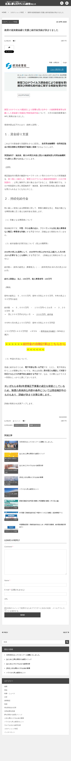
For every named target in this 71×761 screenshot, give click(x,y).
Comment (8, 547)
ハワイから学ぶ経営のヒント (11, 496)
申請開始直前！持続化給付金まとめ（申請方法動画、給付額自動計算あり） (42, 527)
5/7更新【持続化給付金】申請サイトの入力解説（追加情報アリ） (41, 514)
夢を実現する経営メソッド (11, 460)
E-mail (6, 590)
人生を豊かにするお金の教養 (11, 484)
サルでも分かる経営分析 (11, 472)
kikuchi (8, 41)
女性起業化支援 (9, 711)
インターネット (9, 732)
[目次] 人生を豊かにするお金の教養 (31, 478)
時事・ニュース (35, 425)
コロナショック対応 (10, 22)
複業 (5, 686)
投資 (5, 704)
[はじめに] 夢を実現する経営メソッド (32, 455)
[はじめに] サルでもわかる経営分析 (31, 467)
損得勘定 (7, 700)
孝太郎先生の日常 (10, 450)
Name (6, 580)
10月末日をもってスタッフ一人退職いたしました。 (36, 443)
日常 (5, 697)
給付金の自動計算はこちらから (44, 344)
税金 (5, 690)
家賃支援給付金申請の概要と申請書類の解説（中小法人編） (39, 502)
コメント (18, 421)
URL (6, 599)
